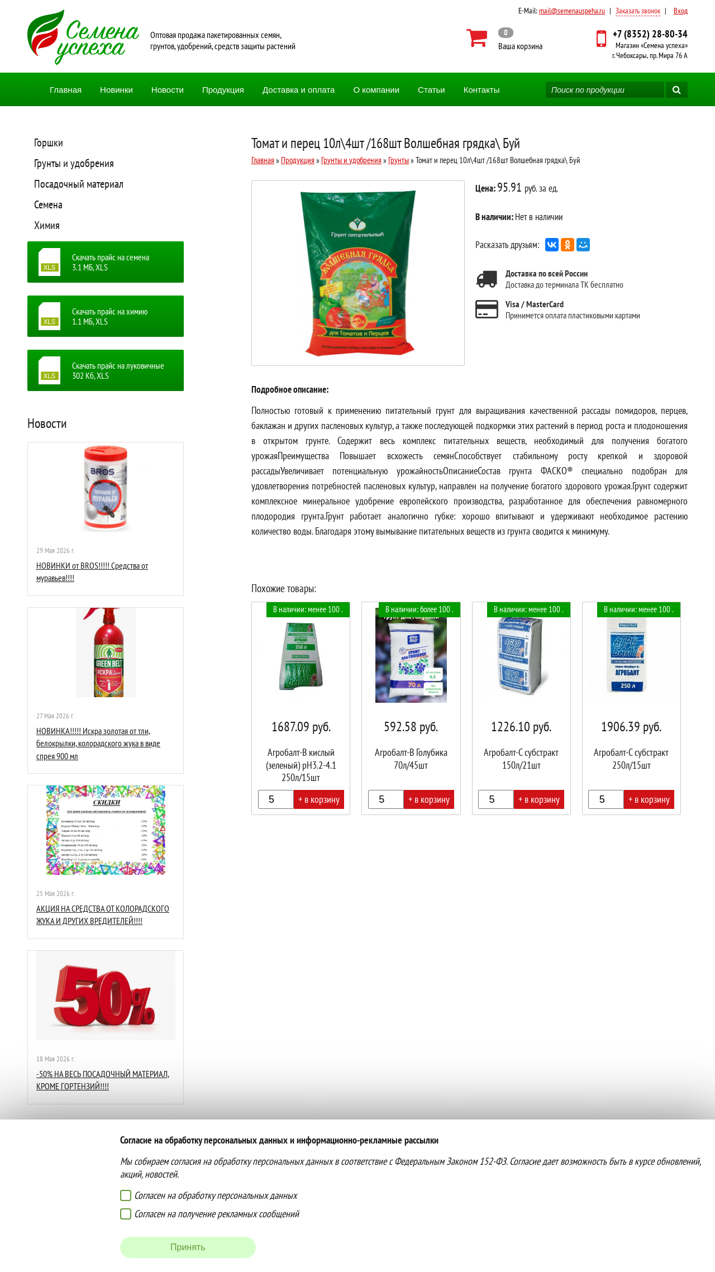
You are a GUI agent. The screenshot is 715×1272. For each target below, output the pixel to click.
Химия (47, 225)
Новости (167, 89)
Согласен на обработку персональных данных (215, 1195)
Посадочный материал (78, 184)
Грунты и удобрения (74, 163)
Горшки (48, 142)
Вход (681, 11)
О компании (376, 89)
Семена (48, 204)
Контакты (482, 89)
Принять (188, 1247)
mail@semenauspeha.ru (572, 11)
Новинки (116, 89)
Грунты (398, 160)
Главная (66, 89)
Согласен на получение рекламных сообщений (216, 1213)
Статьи (431, 89)
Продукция (223, 89)
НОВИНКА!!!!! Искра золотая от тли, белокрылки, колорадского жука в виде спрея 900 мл (98, 743)
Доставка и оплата (299, 89)
